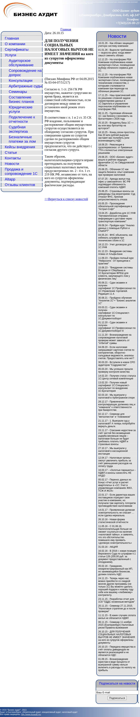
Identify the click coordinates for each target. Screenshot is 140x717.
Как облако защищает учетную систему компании (116, 44)
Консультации (20, 80)
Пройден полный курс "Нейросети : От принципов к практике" (116, 261)
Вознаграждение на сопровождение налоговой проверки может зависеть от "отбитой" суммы (114, 339)
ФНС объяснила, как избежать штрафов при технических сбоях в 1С (115, 238)
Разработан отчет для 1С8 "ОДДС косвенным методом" (116, 600)
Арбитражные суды (25, 86)
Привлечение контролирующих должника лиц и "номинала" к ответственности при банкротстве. (116, 405)
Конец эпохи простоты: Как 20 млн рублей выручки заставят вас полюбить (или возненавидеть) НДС (116, 136)
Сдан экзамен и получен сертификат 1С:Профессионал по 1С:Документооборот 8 (117, 326)
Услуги (10, 55)
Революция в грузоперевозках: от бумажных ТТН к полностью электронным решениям (115, 148)
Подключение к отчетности (22, 119)
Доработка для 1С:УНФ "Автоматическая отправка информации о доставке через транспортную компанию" (117, 217)
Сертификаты (16, 49)
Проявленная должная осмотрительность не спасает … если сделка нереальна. (116, 513)
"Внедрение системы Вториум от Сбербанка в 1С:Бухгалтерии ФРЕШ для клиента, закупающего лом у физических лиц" (115, 273)
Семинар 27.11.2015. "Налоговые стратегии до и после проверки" (116, 608)
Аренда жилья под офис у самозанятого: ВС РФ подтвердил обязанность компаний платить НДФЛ (114, 183)
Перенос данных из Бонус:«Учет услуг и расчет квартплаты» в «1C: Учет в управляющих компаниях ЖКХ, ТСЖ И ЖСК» (115, 485)
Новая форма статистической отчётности (113, 521)
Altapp (10, 179)
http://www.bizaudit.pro (31, 714)
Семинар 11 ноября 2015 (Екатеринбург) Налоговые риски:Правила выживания (116, 625)
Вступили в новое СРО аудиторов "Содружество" (116, 363)
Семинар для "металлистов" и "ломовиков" (114, 415)
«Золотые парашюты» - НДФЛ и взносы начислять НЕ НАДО (117, 473)
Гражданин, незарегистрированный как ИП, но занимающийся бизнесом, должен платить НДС (115, 570)
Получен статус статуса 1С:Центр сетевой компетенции (117, 377)
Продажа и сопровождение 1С (21, 171)
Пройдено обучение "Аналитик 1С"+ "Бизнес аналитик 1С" (117, 300)
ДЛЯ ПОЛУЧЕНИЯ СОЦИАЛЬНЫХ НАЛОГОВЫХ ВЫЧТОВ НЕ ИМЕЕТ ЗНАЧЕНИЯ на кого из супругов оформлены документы (116, 637)
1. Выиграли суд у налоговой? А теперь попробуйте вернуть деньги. (116, 423)
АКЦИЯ (114, 547)
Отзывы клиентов (20, 185)
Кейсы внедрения (20, 147)
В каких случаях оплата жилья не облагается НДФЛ (117, 617)
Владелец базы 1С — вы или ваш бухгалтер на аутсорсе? (116, 125)
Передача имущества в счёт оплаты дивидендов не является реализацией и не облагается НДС (116, 651)
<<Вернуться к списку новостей (66, 199)
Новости (12, 164)
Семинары (18, 92)
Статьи (11, 152)
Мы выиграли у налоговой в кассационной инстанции (113, 451)
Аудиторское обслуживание (21, 62)
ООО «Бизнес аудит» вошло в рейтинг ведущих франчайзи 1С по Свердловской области (116, 161)
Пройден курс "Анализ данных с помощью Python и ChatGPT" (116, 228)
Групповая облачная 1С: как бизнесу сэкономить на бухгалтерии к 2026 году (115, 116)
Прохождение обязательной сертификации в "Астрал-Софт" (115, 206)
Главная (65, 29)
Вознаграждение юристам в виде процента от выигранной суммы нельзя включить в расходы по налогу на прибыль (116, 665)
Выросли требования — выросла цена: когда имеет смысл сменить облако (115, 53)
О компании (15, 44)
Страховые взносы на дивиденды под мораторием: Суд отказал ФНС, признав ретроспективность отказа (116, 195)
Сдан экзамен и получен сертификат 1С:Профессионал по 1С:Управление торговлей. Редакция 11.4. (117, 288)
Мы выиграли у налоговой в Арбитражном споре (116, 396)
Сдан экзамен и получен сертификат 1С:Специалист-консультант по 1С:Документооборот (114, 313)
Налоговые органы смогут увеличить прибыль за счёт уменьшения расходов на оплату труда (115, 462)
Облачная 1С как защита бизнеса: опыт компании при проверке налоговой (116, 172)
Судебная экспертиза (18, 129)
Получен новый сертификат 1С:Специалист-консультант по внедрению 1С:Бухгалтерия (114, 386)
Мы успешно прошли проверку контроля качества (115, 370)
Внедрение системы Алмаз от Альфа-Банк (115, 252)
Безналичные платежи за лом (22, 139)
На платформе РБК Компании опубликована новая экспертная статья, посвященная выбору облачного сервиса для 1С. (116, 65)
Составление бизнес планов (21, 99)
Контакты (13, 158)
